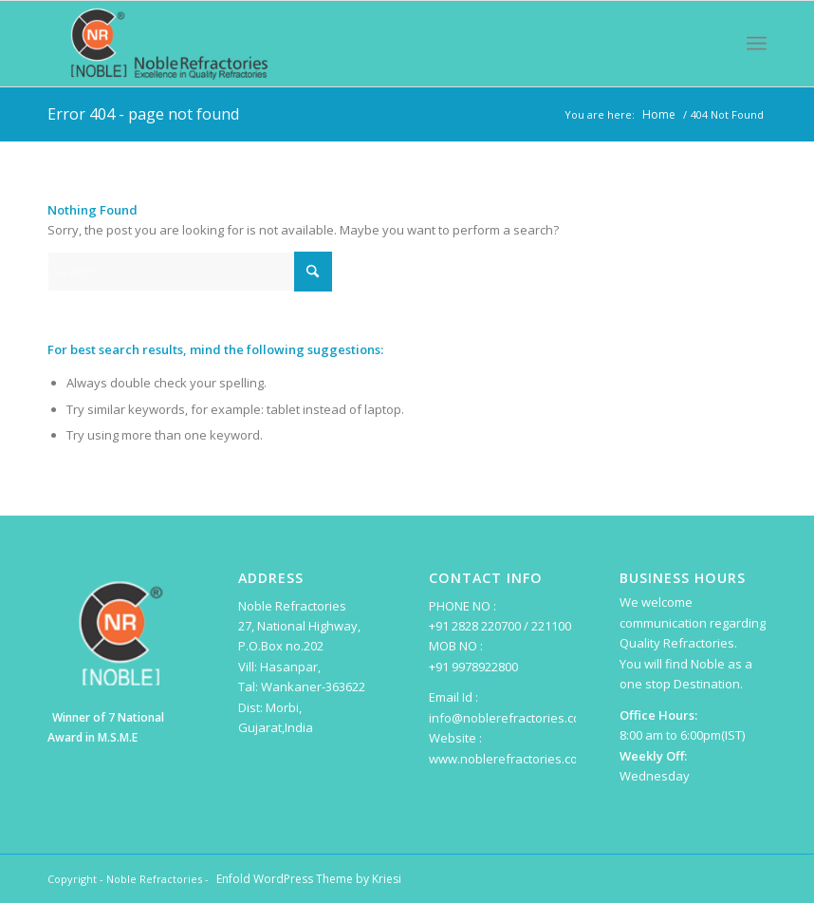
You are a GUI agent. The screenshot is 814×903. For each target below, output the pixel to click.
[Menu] (757, 43)
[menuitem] (757, 43)
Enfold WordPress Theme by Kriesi (308, 879)
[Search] (189, 272)
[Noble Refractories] (169, 43)
